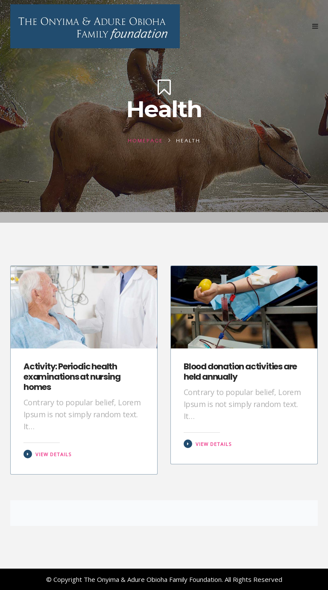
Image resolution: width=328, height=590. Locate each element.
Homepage (145, 141)
